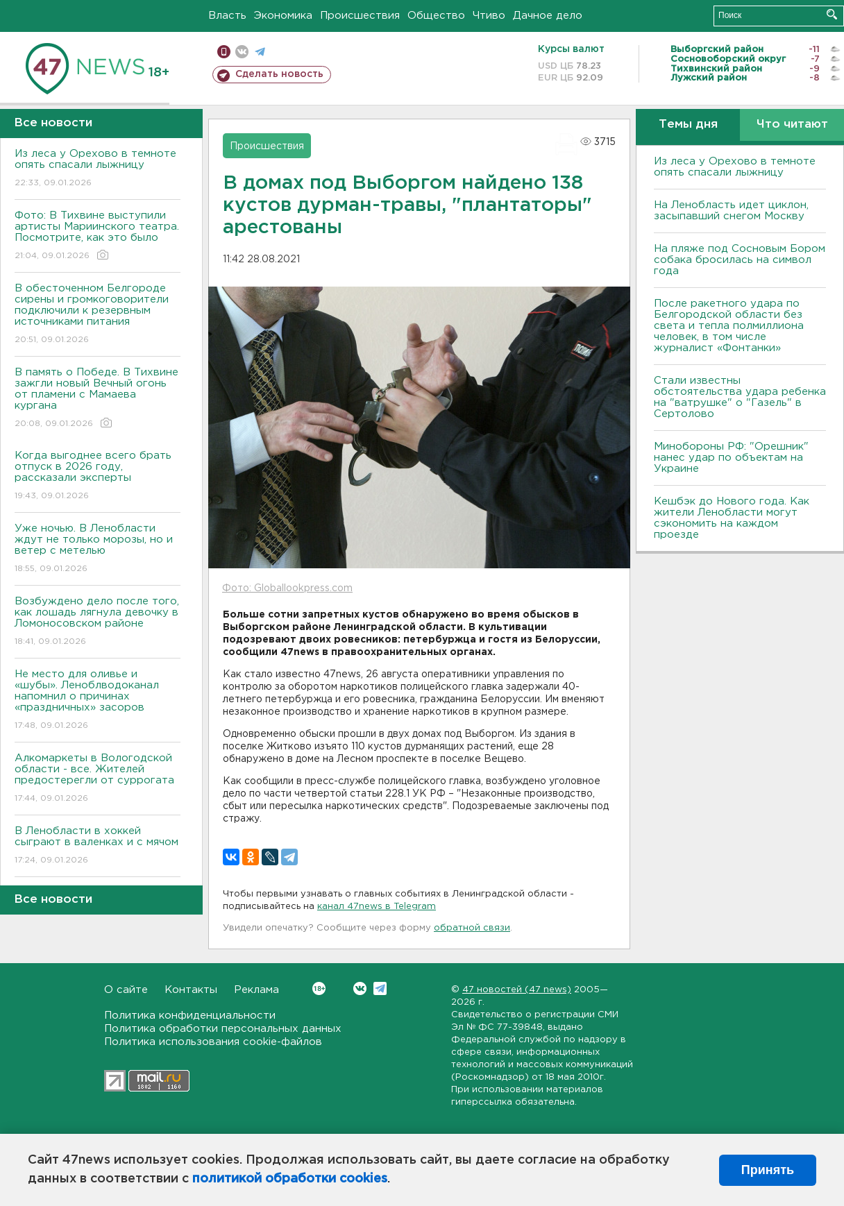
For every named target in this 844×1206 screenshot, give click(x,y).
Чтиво (489, 15)
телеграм (260, 51)
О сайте (126, 989)
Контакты (190, 989)
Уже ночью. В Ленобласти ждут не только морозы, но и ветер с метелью (97, 549)
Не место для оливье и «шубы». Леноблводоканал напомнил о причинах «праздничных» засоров (97, 700)
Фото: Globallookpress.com (287, 588)
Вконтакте (319, 988)
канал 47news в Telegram (376, 906)
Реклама (256, 989)
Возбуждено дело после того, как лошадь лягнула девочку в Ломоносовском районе (97, 622)
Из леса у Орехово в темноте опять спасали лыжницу (97, 169)
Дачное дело (547, 15)
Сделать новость (279, 74)
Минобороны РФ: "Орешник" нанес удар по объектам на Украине (731, 457)
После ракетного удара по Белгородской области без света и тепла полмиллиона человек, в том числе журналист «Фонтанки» (729, 326)
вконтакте (241, 51)
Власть (227, 15)
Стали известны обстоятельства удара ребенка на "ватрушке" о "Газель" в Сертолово (740, 397)
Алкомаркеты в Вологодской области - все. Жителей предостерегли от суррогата (97, 779)
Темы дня (688, 124)
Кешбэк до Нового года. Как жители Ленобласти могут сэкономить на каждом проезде (731, 518)
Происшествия (360, 15)
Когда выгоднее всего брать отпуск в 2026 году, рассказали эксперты (97, 476)
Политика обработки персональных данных (222, 1028)
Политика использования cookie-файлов (213, 1041)
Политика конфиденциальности (190, 1015)
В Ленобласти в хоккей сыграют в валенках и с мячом (97, 846)
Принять (767, 1170)
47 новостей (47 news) (516, 990)
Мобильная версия (223, 51)
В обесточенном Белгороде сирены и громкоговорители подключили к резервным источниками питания (97, 315)
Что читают (792, 124)
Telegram (380, 988)
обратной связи (472, 928)
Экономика (283, 15)
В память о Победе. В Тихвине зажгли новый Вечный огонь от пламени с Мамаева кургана (97, 399)
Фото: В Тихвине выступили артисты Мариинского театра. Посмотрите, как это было (97, 236)
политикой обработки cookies (289, 1178)
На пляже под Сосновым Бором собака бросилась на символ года (739, 259)
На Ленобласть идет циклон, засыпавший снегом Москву (731, 211)
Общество (436, 15)
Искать (832, 14)
